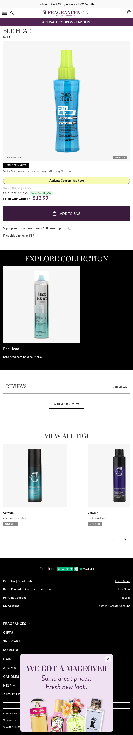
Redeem (125, 597)
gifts (10, 632)
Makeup (10, 650)
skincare (11, 641)
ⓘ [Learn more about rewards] (69, 228)
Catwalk (8, 512)
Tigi (9, 37)
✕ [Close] (107, 659)
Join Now (124, 589)
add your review (66, 404)
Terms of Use (10, 720)
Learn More (122, 581)
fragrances (16, 623)
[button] (66, 101)
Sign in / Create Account (114, 605)
